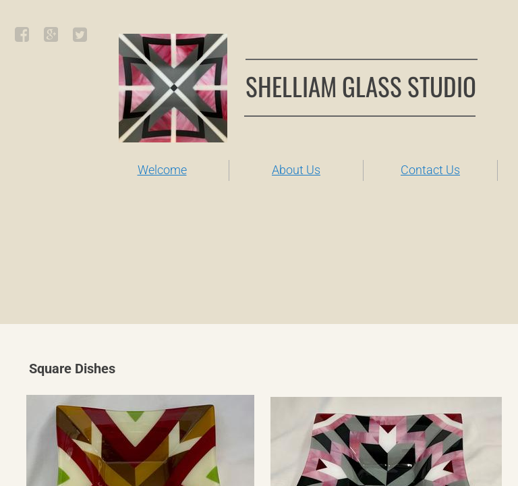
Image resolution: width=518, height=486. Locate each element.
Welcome (162, 170)
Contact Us (430, 170)
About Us (296, 170)
